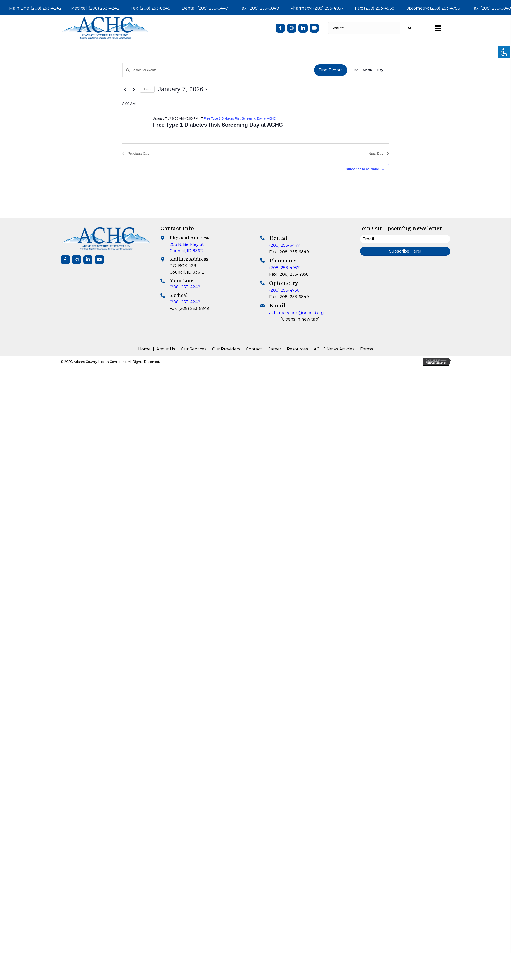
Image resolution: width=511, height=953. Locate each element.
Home (144, 349)
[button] (280, 28)
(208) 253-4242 (185, 287)
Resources (297, 349)
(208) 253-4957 (284, 267)
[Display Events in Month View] (367, 70)
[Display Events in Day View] (380, 70)
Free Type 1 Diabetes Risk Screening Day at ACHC (218, 125)
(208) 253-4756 (284, 290)
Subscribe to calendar (362, 169)
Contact (254, 349)
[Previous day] (125, 89)
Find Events (331, 70)
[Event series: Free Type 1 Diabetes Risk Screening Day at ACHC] (238, 118)
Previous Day (135, 154)
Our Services (193, 349)
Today (147, 89)
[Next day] (134, 89)
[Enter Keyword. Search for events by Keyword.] (218, 70)
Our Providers (226, 349)
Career (274, 349)
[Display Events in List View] (355, 70)
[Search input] (364, 28)
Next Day (378, 154)
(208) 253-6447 (284, 245)
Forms (366, 349)
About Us (165, 349)
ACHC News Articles (334, 349)
